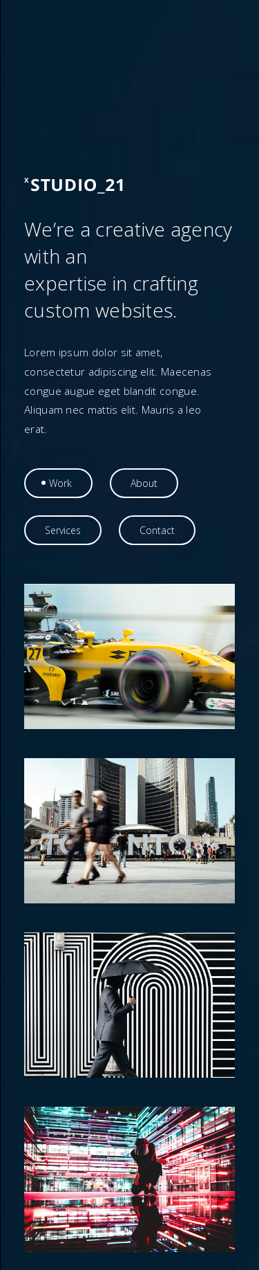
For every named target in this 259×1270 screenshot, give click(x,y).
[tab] (58, 483)
